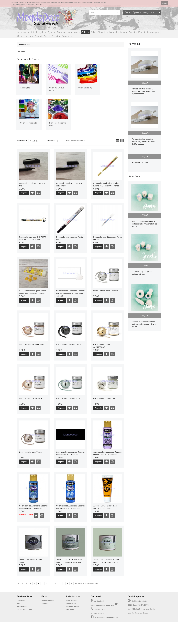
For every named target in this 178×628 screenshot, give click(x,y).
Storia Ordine (71, 603)
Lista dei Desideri (72, 606)
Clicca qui (38, 4)
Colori (85, 32)
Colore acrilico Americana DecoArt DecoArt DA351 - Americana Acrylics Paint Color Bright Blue (70, 508)
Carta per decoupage (68, 32)
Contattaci (21, 600)
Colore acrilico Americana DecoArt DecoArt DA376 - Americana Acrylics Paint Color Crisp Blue (33, 508)
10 (55, 583)
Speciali (44, 603)
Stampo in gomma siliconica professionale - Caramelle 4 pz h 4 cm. (144, 324)
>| (71, 583)
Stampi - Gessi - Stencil (47, 36)
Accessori (23, 32)
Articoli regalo (38, 32)
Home (21, 44)
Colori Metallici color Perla (104, 398)
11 (60, 583)
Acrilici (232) (25, 88)
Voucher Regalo (47, 600)
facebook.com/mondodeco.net (106, 617)
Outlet (133, 32)
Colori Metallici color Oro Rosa (31, 344)
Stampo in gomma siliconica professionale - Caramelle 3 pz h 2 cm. (144, 223)
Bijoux (51, 32)
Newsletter (70, 609)
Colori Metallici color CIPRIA (30, 398)
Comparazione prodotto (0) (75, 141)
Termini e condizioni (24, 609)
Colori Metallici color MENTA (68, 398)
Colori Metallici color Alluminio (105, 291)
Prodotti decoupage (149, 32)
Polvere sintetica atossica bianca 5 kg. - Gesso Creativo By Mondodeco (144, 91)
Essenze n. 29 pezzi (140, 162)
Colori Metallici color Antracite (68, 344)
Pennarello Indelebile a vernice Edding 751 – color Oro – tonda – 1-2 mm (107, 185)
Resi (18, 603)
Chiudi (164, 3)
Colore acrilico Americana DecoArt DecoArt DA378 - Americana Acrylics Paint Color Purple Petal (107, 454)
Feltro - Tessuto (99, 32)
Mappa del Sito (22, 606)
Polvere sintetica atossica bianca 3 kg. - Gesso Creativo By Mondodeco (144, 141)
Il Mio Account (71, 600)
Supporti (67, 36)
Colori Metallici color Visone (30, 452)
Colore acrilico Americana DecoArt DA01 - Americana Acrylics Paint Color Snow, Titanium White (70, 293)
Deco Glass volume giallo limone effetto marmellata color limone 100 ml (32, 293)
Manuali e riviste (118, 32)
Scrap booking (25, 36)
